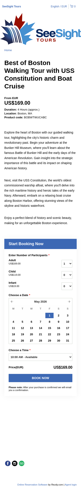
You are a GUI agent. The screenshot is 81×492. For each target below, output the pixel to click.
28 (40, 340)
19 (22, 334)
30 (58, 340)
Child (28, 273)
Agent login (71, 484)
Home (8, 50)
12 (22, 328)
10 (67, 321)
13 (31, 328)
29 (49, 340)
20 (31, 334)
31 (67, 340)
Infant (28, 284)
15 (49, 328)
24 (67, 334)
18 (13, 334)
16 (58, 328)
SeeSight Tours (11, 6)
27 (31, 340)
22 (49, 334)
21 (40, 334)
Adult (28, 262)
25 (13, 340)
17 (67, 328)
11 (13, 328)
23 (58, 334)
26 (22, 340)
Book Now (40, 378)
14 (40, 328)
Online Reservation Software (32, 484)
